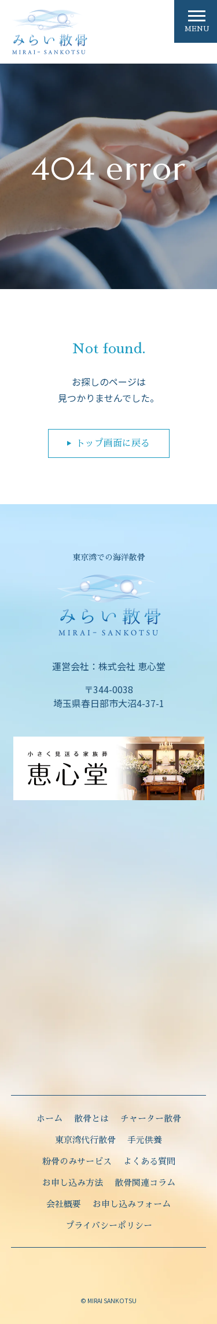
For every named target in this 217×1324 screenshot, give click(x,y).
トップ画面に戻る (113, 443)
